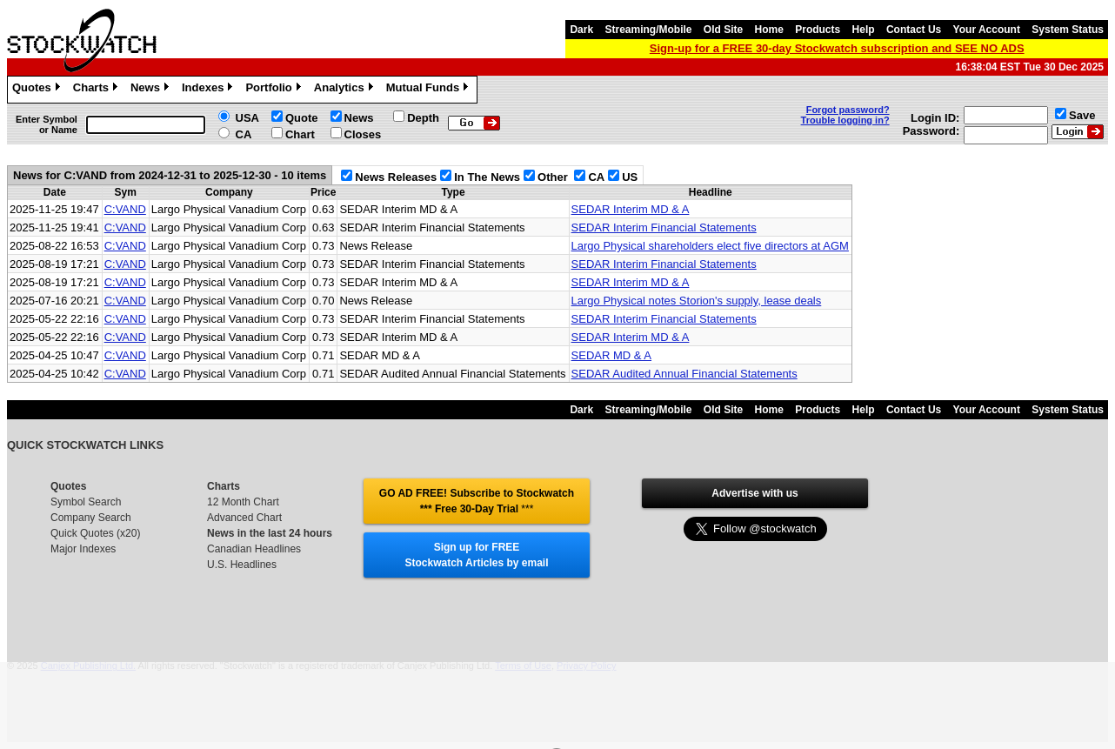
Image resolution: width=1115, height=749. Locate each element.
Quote (301, 117)
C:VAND (125, 209)
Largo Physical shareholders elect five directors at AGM (710, 245)
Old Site (723, 29)
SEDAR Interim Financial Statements (664, 227)
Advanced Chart (244, 518)
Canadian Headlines (254, 549)
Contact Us (913, 29)
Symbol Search (85, 502)
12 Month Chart (243, 502)
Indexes (209, 89)
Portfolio (274, 89)
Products (817, 29)
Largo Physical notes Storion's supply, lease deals (696, 300)
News (151, 89)
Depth (423, 117)
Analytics (345, 89)
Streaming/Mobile (647, 29)
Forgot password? (848, 109)
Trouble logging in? (845, 120)
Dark (581, 29)
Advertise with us (754, 493)
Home (769, 29)
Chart (300, 134)
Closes (363, 134)
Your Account (986, 29)
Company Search (90, 518)
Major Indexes (83, 549)
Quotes (38, 89)
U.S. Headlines (242, 564)
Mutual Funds (429, 89)
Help (863, 29)
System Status (1068, 29)
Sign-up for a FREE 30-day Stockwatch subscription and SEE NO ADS (837, 48)
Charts (97, 89)
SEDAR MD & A (611, 355)
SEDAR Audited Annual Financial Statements (684, 373)
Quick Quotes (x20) (95, 533)
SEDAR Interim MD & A (630, 209)
